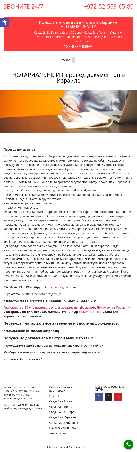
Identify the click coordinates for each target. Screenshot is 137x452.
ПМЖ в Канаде (91, 312)
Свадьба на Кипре (61, 412)
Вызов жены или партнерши (60, 388)
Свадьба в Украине (62, 417)
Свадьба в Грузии (61, 401)
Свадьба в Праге (60, 406)
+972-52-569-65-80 (108, 6)
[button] (73, 60)
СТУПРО (54, 396)
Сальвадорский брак (63, 422)
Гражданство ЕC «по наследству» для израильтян (41, 307)
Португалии (106, 307)
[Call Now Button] (128, 444)
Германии (123, 307)
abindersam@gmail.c (57, 287)
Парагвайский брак (62, 428)
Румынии (88, 307)
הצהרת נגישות (57, 433)
